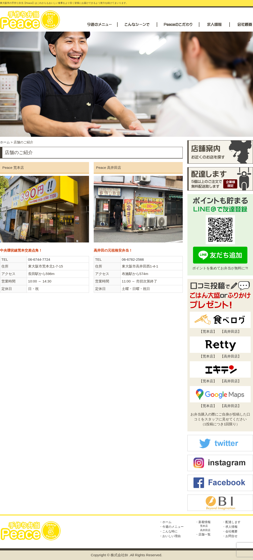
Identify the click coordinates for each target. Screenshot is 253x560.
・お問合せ (230, 536)
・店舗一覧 (203, 534)
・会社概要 (230, 531)
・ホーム (165, 522)
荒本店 (208, 331)
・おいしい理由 (170, 536)
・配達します (231, 522)
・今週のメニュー (171, 526)
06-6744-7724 (39, 259)
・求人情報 (230, 526)
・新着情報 (203, 522)
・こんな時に (168, 531)
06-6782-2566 (133, 259)
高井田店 (231, 331)
